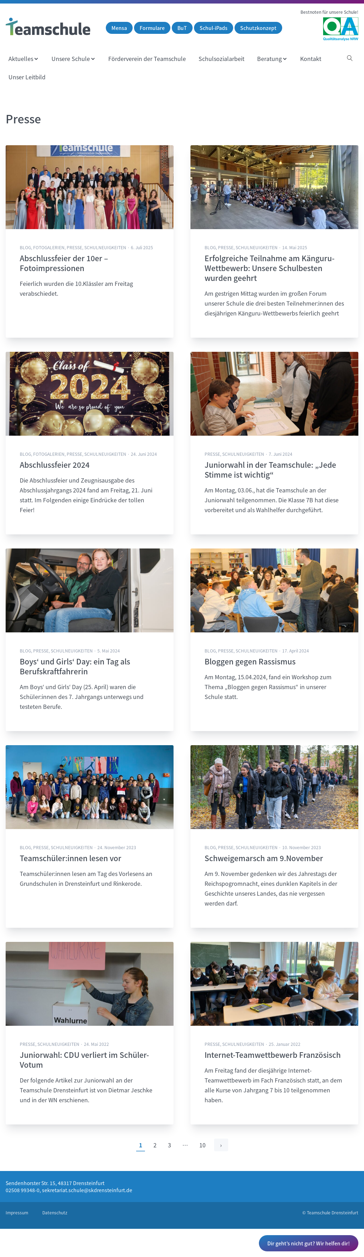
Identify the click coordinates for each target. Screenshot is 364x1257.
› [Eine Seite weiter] (221, 1145)
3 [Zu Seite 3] (169, 1145)
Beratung (269, 58)
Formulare (152, 27)
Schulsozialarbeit (221, 58)
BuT (182, 27)
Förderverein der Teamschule (147, 58)
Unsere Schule (70, 58)
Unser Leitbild (27, 77)
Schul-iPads (214, 27)
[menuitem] (24, 58)
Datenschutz (54, 1212)
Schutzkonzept (258, 27)
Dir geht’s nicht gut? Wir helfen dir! (308, 1243)
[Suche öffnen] (349, 58)
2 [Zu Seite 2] (155, 1145)
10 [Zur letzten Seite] (202, 1145)
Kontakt (310, 58)
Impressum (17, 1212)
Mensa (119, 27)
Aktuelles (20, 58)
